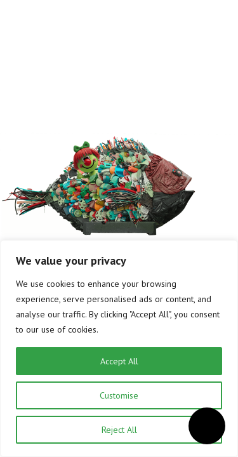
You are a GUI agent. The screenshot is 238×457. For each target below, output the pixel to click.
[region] (119, 348)
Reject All (119, 429)
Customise (119, 395)
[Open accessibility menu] (206, 425)
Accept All (119, 361)
